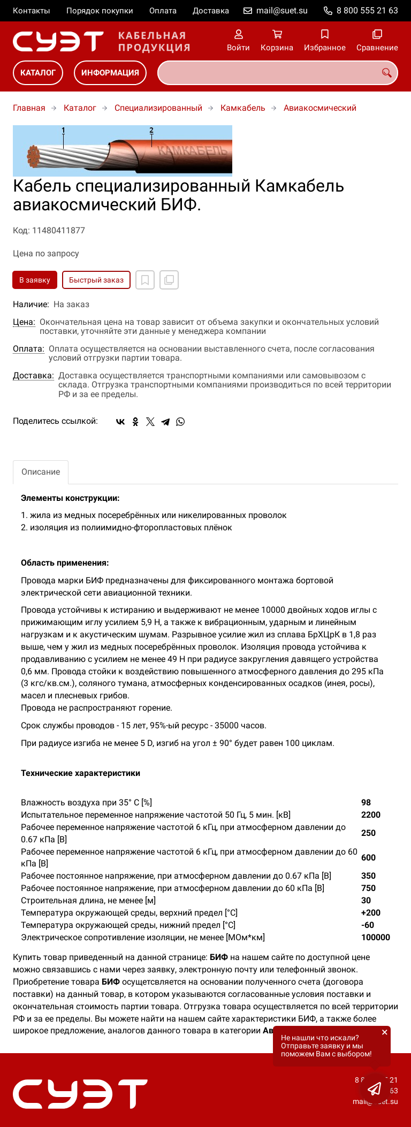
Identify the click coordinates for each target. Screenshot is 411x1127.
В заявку (34, 280)
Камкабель (242, 108)
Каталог (38, 73)
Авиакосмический (320, 108)
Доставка (211, 11)
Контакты (31, 11)
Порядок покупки (99, 11)
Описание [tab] (40, 472)
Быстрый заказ (96, 280)
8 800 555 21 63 (367, 10)
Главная (29, 108)
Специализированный (158, 108)
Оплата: (28, 349)
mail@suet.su (282, 10)
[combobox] (277, 72)
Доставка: (33, 375)
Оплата (163, 11)
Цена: (24, 322)
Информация (110, 73)
